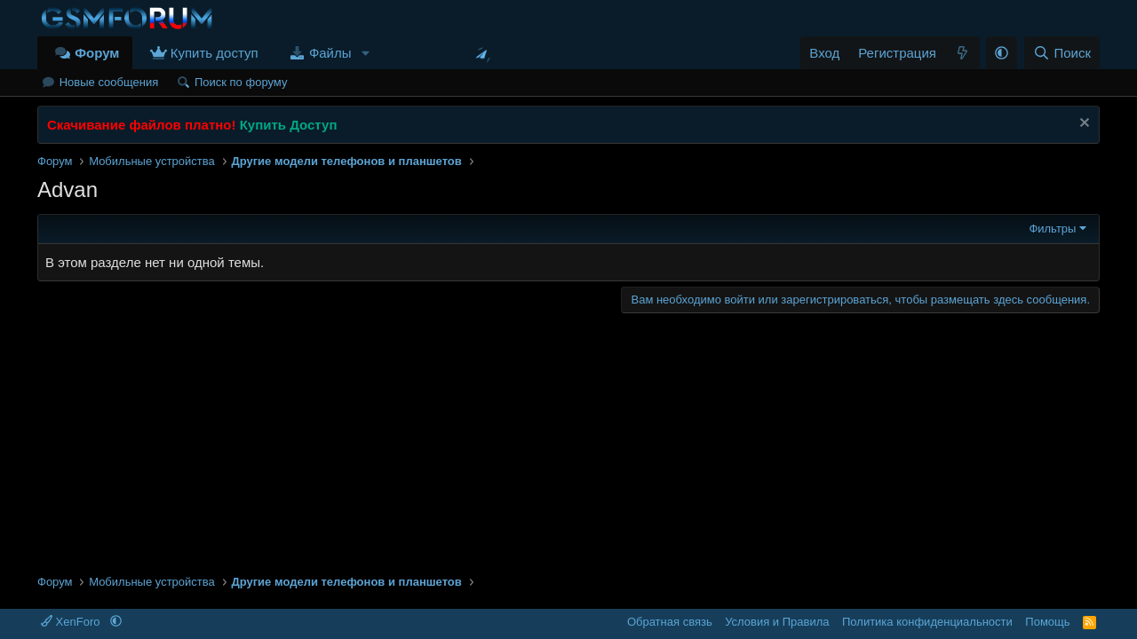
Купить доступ (214, 52)
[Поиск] (1062, 52)
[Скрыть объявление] (1082, 124)
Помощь (1047, 621)
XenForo (72, 621)
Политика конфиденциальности (927, 621)
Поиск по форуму (241, 82)
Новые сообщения (109, 82)
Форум (97, 52)
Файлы (330, 52)
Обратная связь (669, 621)
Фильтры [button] (1052, 228)
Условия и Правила (777, 621)
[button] (365, 52)
